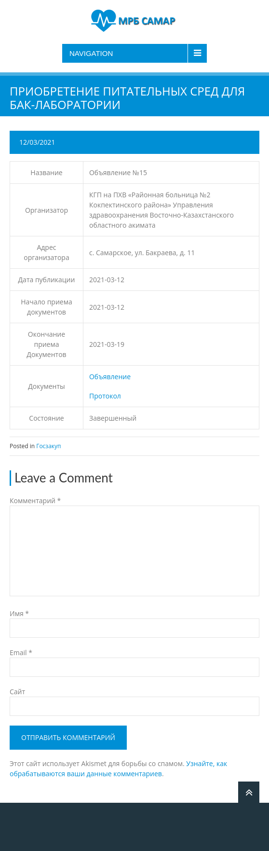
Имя (19, 613)
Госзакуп (48, 446)
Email (21, 652)
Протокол (105, 395)
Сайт (17, 691)
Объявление (110, 376)
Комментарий (35, 500)
